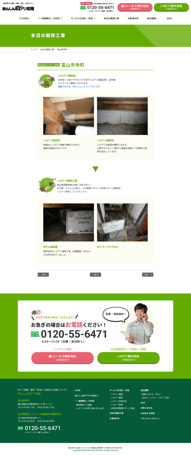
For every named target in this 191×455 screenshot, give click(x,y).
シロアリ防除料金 (119, 401)
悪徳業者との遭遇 (84, 404)
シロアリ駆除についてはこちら (71, 191)
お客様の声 (133, 18)
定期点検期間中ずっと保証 (123, 408)
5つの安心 (24, 18)
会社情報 (151, 18)
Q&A (169, 18)
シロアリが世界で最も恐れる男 (90, 408)
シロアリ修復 (117, 404)
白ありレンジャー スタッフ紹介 (156, 397)
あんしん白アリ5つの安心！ (87, 395)
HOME (77, 390)
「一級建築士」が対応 (49, 18)
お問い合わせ (146, 407)
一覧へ (95, 274)
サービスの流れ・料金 (82, 18)
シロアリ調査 (117, 394)
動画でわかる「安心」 (152, 394)
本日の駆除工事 (111, 18)
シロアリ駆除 (117, 397)
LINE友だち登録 (148, 413)
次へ (147, 274)
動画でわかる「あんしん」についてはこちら (79, 86)
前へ (44, 274)
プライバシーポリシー (150, 418)
